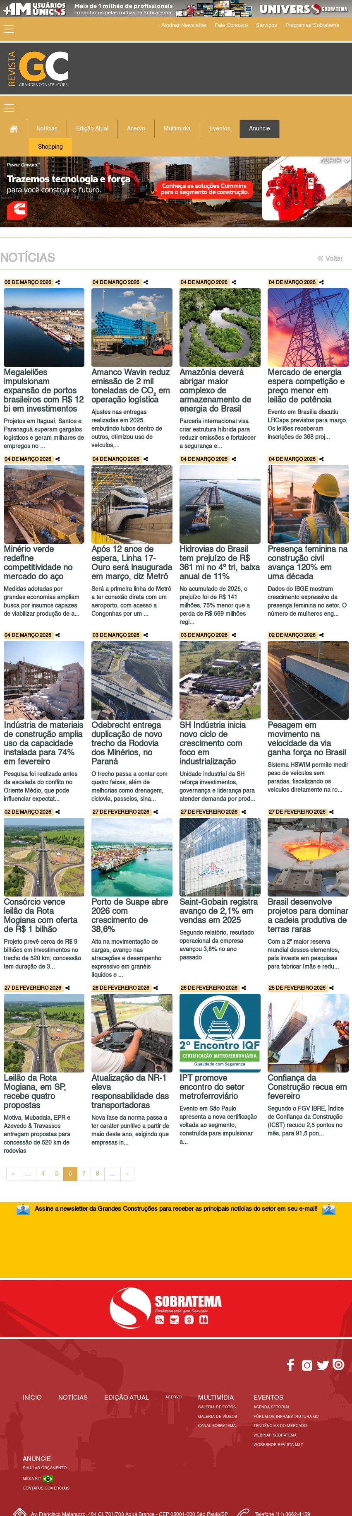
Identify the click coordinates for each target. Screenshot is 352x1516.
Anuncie (259, 129)
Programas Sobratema (312, 25)
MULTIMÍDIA (216, 1398)
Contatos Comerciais (46, 1488)
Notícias (46, 129)
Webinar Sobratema (275, 1435)
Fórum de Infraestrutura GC (286, 1417)
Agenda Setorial (272, 1407)
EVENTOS (268, 1398)
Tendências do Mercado (280, 1426)
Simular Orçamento (45, 1468)
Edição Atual (92, 129)
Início (32, 1398)
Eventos (219, 129)
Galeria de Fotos (217, 1407)
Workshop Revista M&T (278, 1445)
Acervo (136, 129)
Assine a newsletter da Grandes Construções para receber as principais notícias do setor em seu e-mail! (176, 1209)
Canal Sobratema (217, 1426)
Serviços (266, 25)
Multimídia (177, 129)
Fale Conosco (231, 25)
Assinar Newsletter (183, 25)
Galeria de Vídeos (217, 1417)
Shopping (50, 147)
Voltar (329, 259)
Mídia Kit (33, 1479)
